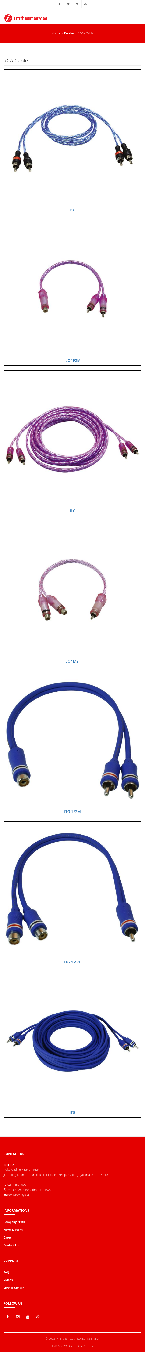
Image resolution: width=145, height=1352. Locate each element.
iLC (72, 510)
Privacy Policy (62, 1346)
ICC (72, 210)
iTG (72, 1112)
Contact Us (85, 1346)
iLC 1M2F (72, 661)
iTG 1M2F (72, 962)
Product (70, 33)
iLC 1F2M (72, 360)
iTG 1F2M (72, 811)
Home (56, 33)
